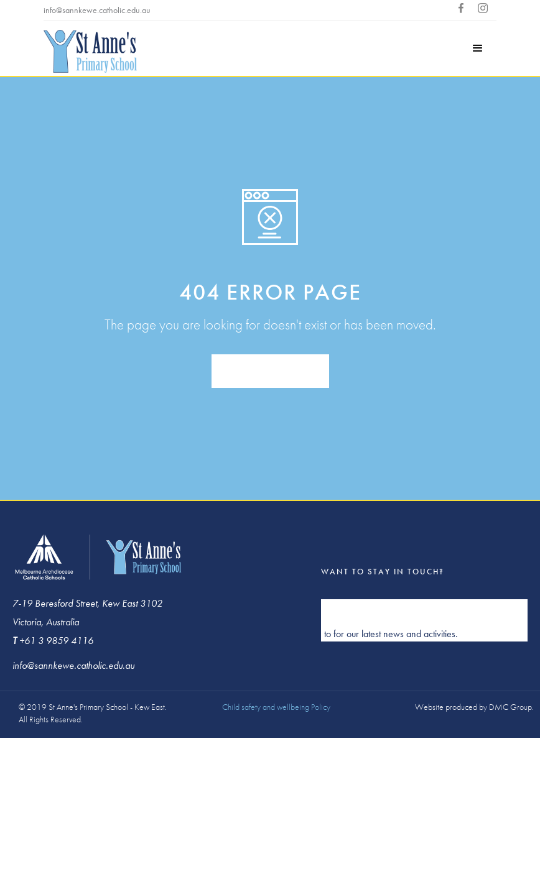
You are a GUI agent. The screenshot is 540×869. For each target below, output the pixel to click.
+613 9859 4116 (188, 10)
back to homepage (270, 371)
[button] (477, 48)
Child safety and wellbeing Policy (276, 706)
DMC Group (510, 706)
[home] (90, 53)
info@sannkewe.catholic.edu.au (97, 10)
